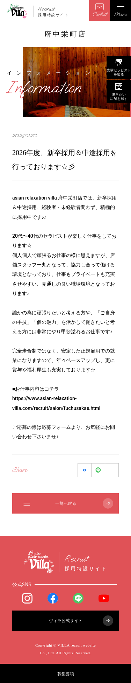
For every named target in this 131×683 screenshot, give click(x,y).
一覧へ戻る (68, 503)
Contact (100, 11)
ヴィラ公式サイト (81, 620)
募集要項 (65, 673)
